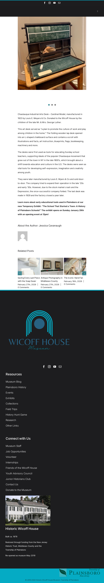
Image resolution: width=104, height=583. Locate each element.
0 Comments (23, 287)
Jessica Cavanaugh (50, 225)
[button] (20, 273)
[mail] (59, 3)
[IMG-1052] (52, 53)
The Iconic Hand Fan (73, 278)
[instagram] (49, 3)
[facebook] (45, 3)
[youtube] (54, 3)
